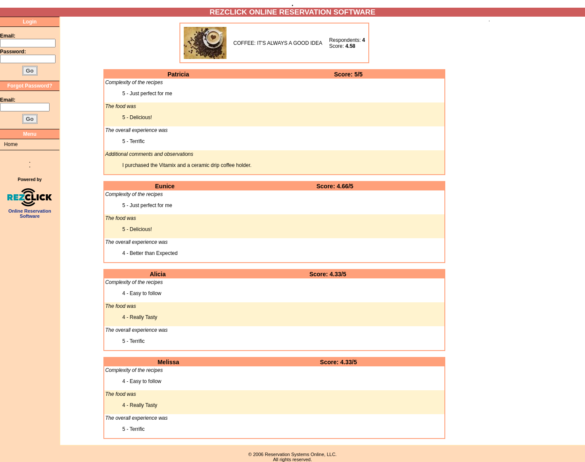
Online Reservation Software (29, 211)
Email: (7, 36)
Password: (13, 52)
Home (11, 144)
